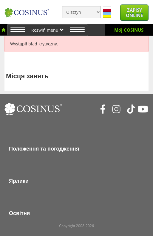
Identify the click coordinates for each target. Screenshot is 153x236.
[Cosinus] (26, 10)
